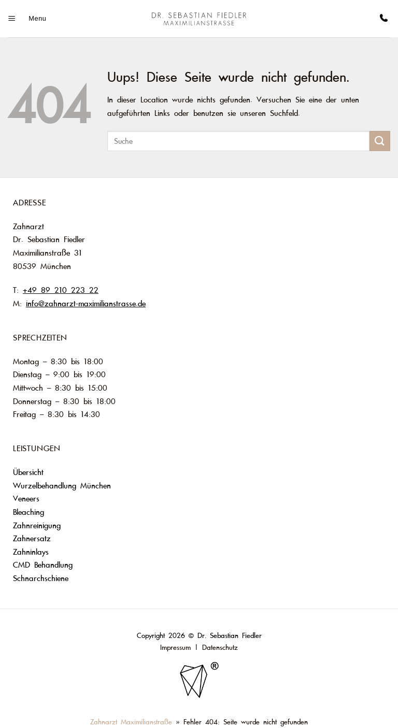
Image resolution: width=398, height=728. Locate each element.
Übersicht (28, 472)
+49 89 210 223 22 (60, 290)
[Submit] (379, 141)
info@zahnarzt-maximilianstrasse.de (86, 304)
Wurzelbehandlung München (62, 486)
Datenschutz (220, 647)
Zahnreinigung (37, 526)
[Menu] (27, 18)
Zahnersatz (32, 538)
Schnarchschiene (40, 578)
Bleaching (28, 512)
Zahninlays (31, 552)
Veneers (28, 499)
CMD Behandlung (43, 565)
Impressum (175, 647)
